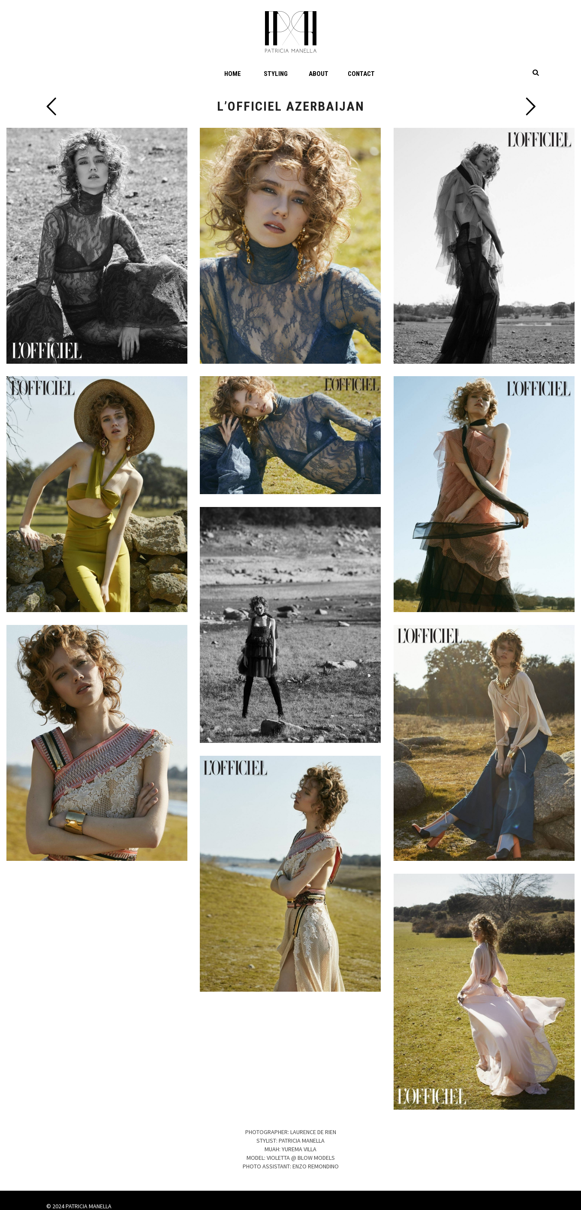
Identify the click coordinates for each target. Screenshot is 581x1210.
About (318, 74)
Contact (361, 74)
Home (232, 74)
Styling (276, 74)
